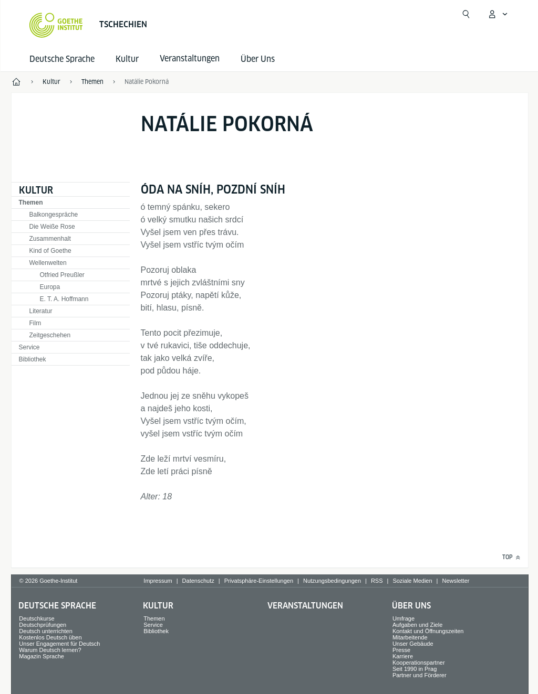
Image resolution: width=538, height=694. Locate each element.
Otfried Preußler (62, 275)
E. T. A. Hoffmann (64, 299)
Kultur (127, 59)
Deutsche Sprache (62, 59)
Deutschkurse (36, 618)
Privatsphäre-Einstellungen (258, 581)
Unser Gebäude (412, 643)
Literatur (41, 311)
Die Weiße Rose (52, 226)
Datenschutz (198, 581)
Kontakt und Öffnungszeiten (428, 631)
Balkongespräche (53, 214)
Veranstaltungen (305, 606)
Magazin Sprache (41, 656)
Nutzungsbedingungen (332, 581)
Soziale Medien (412, 581)
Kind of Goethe (50, 250)
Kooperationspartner (418, 662)
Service (29, 347)
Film (35, 323)
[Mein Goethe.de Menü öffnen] (498, 14)
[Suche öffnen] (466, 14)
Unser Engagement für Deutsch (59, 643)
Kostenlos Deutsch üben (50, 637)
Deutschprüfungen (42, 625)
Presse (401, 650)
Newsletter (455, 581)
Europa (50, 287)
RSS (377, 581)
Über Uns (258, 59)
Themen (31, 202)
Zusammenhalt (50, 238)
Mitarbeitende (410, 637)
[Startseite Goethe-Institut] (55, 25)
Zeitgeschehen (50, 335)
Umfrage (403, 618)
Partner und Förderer (419, 675)
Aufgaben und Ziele (417, 625)
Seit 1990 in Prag (414, 669)
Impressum (157, 581)
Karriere (402, 656)
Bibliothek (32, 359)
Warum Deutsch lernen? (50, 650)
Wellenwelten (48, 262)
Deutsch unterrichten (46, 631)
